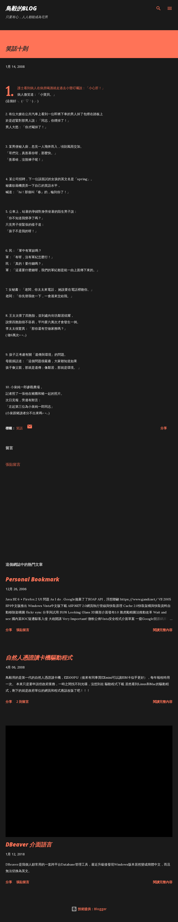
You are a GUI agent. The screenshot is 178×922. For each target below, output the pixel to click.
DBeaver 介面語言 (29, 844)
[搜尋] (158, 8)
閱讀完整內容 (162, 630)
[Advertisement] (89, 514)
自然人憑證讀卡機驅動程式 (39, 657)
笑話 (19, 428)
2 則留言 (22, 701)
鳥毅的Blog (21, 8)
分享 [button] (163, 428)
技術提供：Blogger (89, 909)
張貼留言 (13, 464)
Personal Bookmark (32, 579)
